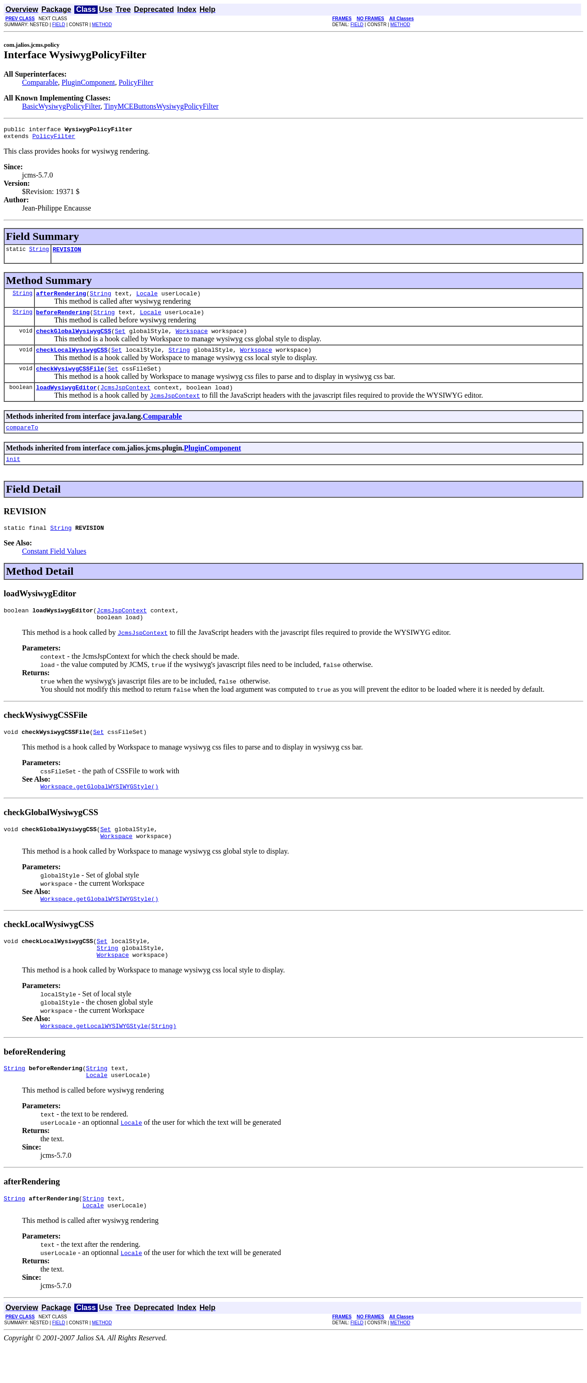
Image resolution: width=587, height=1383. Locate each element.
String (39, 253)
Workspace (192, 339)
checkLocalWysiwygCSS (72, 359)
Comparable (40, 82)
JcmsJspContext (125, 399)
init (13, 474)
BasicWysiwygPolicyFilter (61, 106)
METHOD (102, 24)
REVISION (67, 253)
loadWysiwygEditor (66, 399)
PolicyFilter (136, 82)
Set (120, 339)
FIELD (58, 24)
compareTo (22, 441)
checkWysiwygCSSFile (70, 379)
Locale (147, 298)
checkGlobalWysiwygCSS (73, 339)
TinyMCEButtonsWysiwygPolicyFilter (161, 106)
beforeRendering (63, 319)
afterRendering (61, 298)
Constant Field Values (54, 568)
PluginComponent (88, 82)
